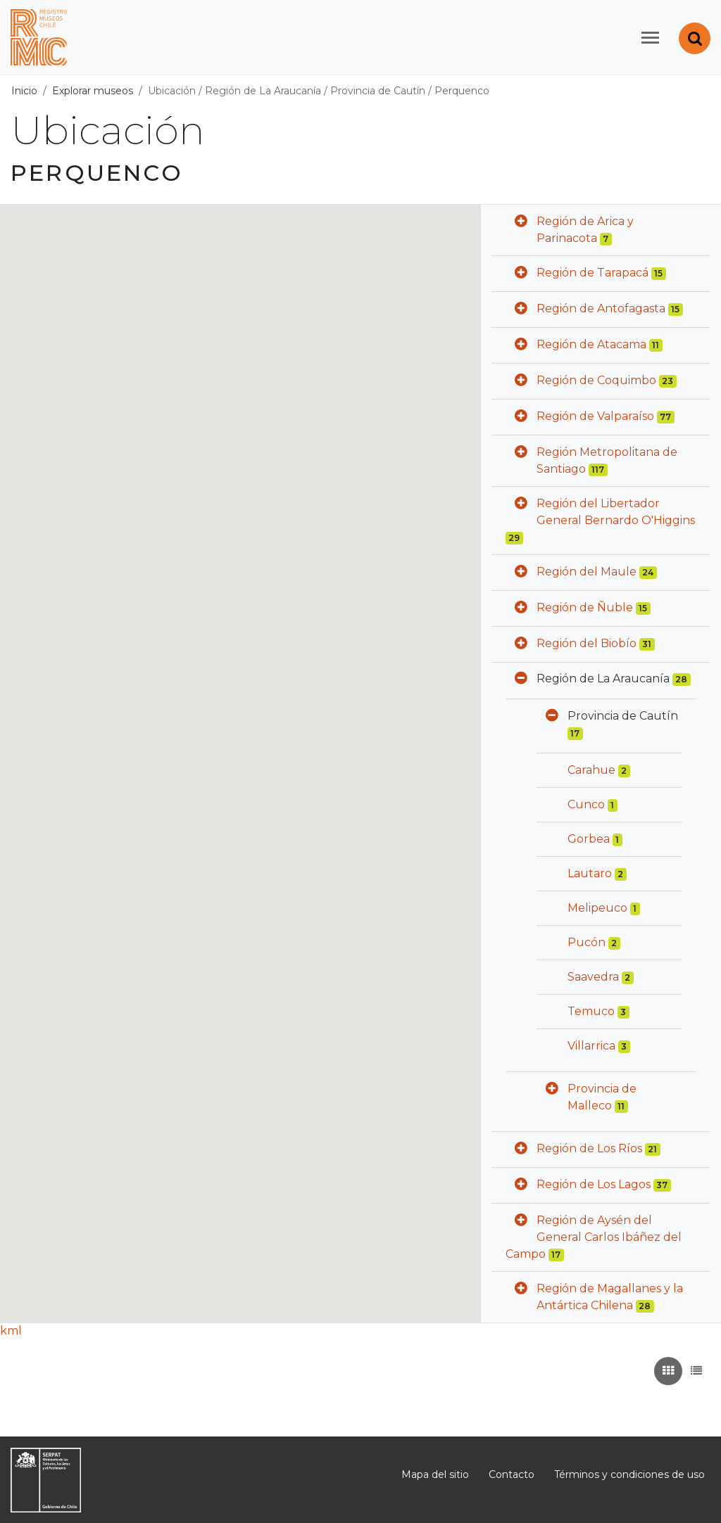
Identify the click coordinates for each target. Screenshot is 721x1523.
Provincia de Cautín (377, 90)
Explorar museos (92, 90)
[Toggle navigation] (650, 37)
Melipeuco (597, 908)
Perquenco (461, 90)
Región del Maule (587, 571)
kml (11, 1330)
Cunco (586, 804)
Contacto (511, 1474)
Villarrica (591, 1045)
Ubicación (172, 90)
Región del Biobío (587, 643)
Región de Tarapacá (592, 272)
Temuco (591, 1011)
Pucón (587, 942)
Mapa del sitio (435, 1474)
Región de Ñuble (585, 607)
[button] (521, 222)
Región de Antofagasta (601, 308)
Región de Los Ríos (589, 1148)
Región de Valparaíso (595, 416)
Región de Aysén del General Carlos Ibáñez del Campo (594, 1237)
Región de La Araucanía (263, 90)
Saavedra (593, 976)
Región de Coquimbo (596, 380)
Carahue (591, 770)
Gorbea (589, 839)
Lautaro (590, 873)
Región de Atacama (591, 344)
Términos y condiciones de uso (629, 1474)
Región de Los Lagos (594, 1184)
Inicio (24, 90)
